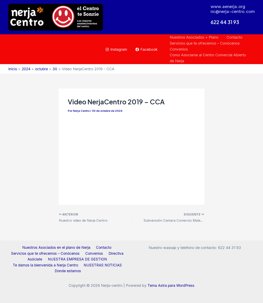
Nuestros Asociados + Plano (193, 37)
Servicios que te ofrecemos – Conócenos (204, 43)
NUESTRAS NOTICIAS (102, 265)
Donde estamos (68, 271)
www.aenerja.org (228, 6)
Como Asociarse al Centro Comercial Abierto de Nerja (210, 58)
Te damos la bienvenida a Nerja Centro (46, 265)
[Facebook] (146, 49)
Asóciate (35, 259)
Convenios (178, 49)
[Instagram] (116, 49)
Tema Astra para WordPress (171, 285)
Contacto (233, 37)
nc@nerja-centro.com (233, 11)
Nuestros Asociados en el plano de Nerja (56, 246)
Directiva (115, 253)
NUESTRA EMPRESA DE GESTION (76, 259)
